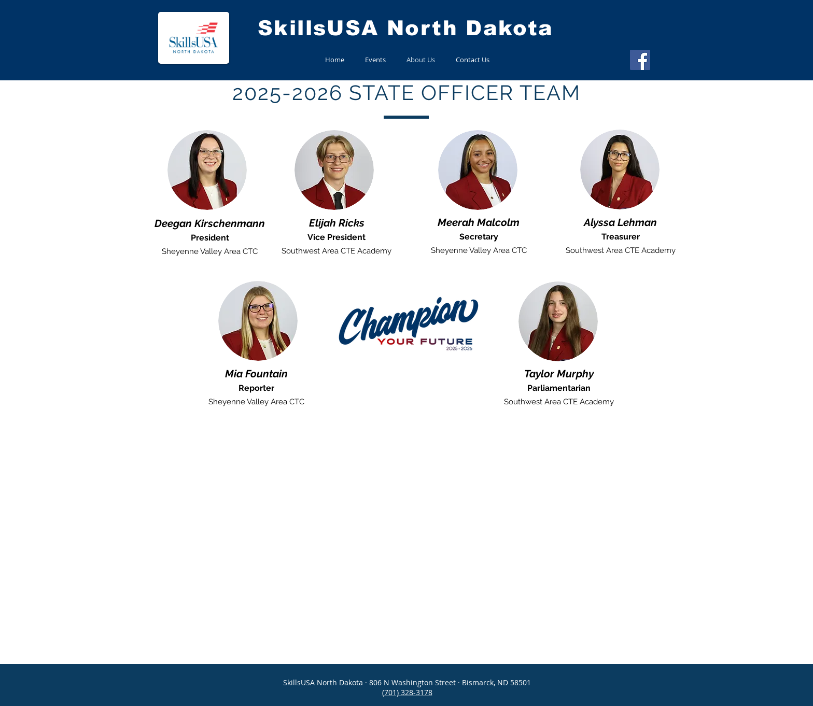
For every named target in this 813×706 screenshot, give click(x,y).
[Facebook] (640, 60)
